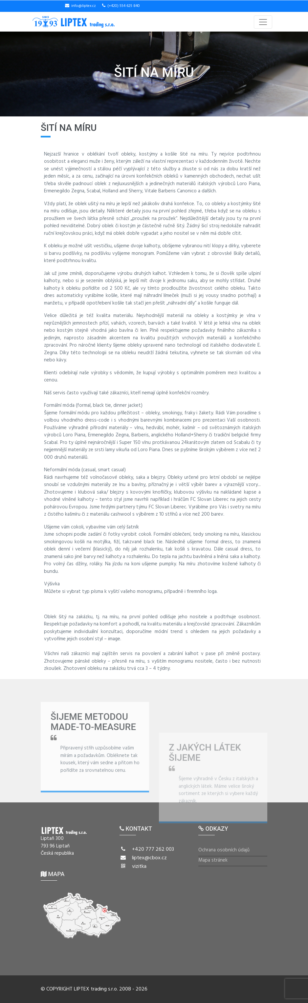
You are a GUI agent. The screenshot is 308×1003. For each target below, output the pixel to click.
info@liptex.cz (83, 6)
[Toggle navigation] (263, 22)
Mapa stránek (213, 860)
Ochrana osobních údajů (224, 850)
